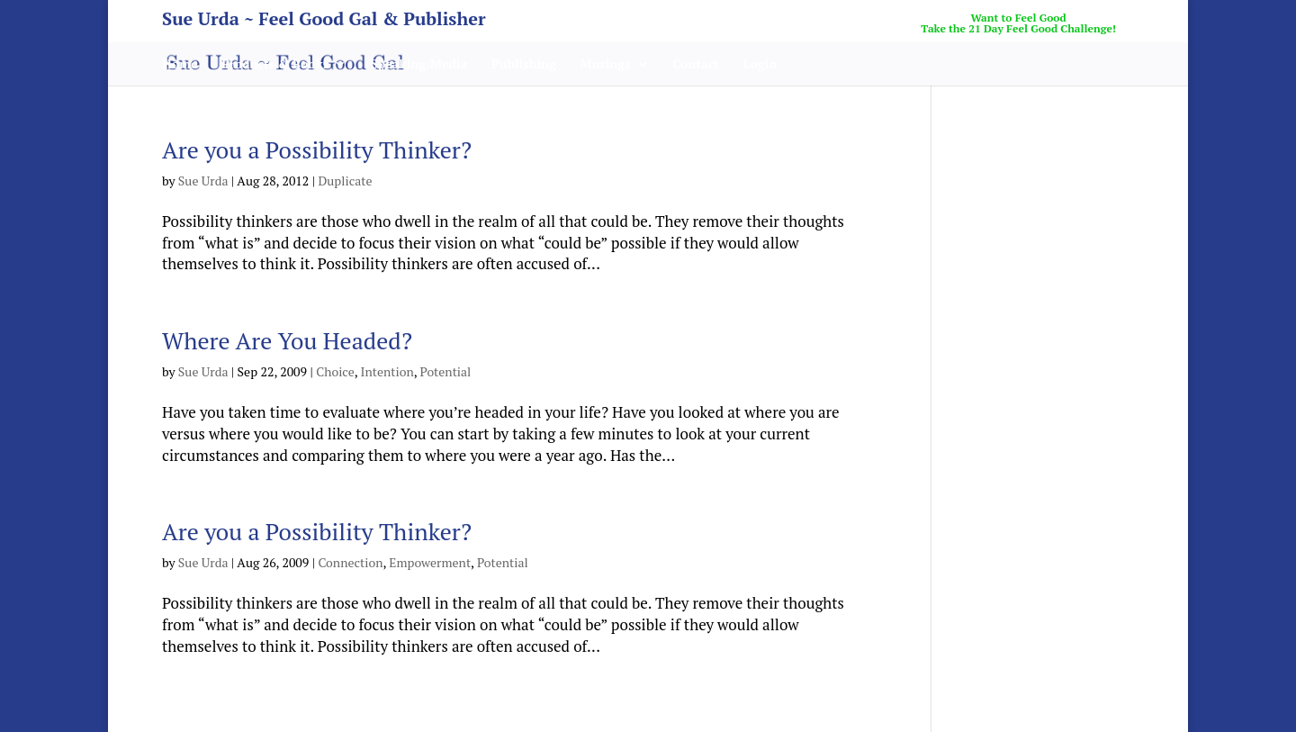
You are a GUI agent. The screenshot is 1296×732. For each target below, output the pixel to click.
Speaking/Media (419, 65)
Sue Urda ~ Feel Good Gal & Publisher (324, 22)
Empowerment (430, 562)
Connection (350, 562)
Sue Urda (203, 180)
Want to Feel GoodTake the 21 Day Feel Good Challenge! (1018, 24)
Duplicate (345, 180)
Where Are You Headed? (287, 340)
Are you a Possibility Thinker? (317, 149)
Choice (335, 371)
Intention (387, 371)
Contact (695, 65)
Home (180, 65)
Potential (446, 371)
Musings (605, 65)
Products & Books (274, 65)
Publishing (523, 65)
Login (760, 65)
